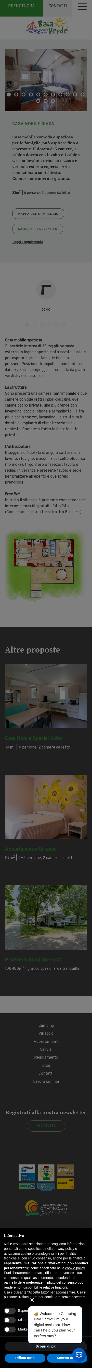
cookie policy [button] (75, 1268)
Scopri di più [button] (46, 1346)
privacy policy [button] (63, 1249)
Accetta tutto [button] (67, 1358)
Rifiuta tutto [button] (25, 1358)
